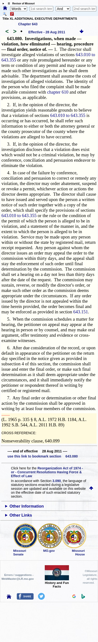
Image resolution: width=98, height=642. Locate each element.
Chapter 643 (28, 24)
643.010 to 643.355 (67, 115)
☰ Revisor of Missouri (20, 3)
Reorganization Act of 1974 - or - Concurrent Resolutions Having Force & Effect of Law (47, 472)
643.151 (80, 311)
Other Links (20, 515)
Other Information (26, 506)
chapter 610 (57, 92)
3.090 (57, 481)
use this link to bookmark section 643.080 (43, 456)
